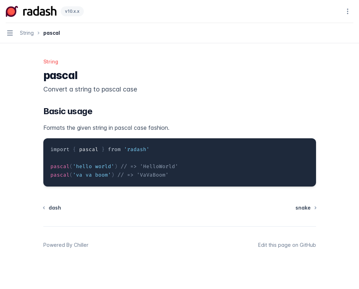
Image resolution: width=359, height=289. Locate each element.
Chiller (81, 245)
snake (305, 208)
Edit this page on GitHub (287, 245)
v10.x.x (72, 11)
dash (52, 208)
